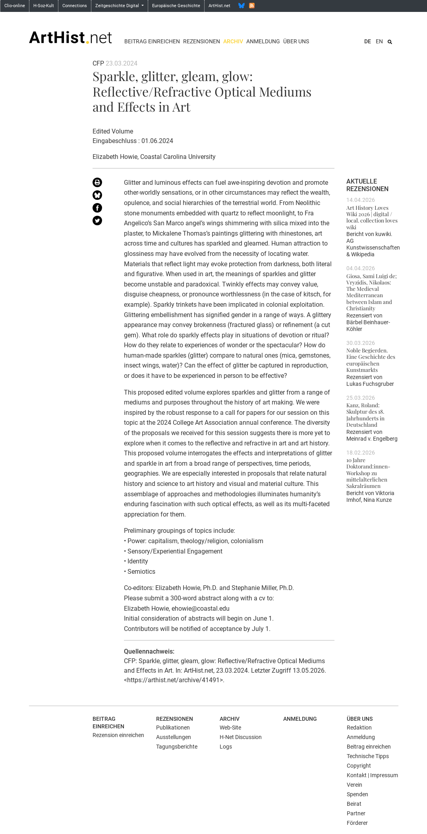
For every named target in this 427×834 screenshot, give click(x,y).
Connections (74, 5)
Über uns (296, 41)
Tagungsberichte (176, 746)
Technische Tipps (368, 756)
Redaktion (359, 727)
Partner (356, 813)
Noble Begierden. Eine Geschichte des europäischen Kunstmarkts (370, 359)
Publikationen (173, 727)
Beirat (354, 804)
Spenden (357, 794)
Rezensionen (201, 41)
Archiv (233, 41)
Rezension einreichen (118, 735)
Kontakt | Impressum (372, 775)
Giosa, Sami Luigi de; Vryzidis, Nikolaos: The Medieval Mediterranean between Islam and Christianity (371, 292)
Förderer (357, 823)
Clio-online (14, 5)
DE (367, 41)
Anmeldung (263, 41)
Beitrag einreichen (152, 41)
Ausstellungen (173, 737)
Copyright (359, 765)
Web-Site (230, 727)
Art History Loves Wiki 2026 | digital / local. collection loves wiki (372, 217)
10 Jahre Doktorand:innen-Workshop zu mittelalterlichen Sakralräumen (368, 472)
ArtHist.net (219, 5)
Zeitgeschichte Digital (117, 5)
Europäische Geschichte (176, 5)
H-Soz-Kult (43, 5)
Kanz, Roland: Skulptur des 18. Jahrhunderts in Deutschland (365, 414)
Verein (354, 785)
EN (379, 41)
